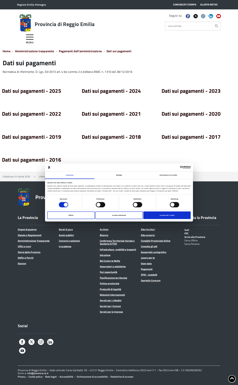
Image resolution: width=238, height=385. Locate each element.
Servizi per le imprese (111, 312)
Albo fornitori (148, 229)
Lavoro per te (148, 258)
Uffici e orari (24, 246)
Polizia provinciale (109, 283)
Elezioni (22, 263)
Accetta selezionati (119, 215)
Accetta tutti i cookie (167, 215)
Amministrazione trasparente (34, 51)
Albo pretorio (148, 235)
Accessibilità (66, 377)
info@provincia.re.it (37, 373)
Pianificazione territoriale (113, 278)
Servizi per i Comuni (110, 306)
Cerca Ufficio (191, 240)
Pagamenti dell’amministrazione (80, 51)
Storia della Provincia (29, 252)
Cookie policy (35, 377)
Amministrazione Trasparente (34, 241)
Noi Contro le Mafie (110, 261)
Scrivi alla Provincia (194, 236)
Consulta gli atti (149, 246)
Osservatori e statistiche (113, 266)
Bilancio (104, 235)
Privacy (21, 377)
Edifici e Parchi (26, 258)
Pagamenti (147, 269)
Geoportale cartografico (153, 252)
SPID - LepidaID (149, 275)
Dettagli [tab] (119, 175)
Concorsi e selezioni (69, 241)
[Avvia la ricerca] (216, 26)
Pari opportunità (108, 272)
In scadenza (65, 246)
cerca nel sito (174, 26)
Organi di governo (27, 229)
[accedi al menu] (30, 38)
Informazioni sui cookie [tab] (168, 175)
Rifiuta (71, 215)
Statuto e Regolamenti (29, 235)
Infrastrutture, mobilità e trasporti (118, 249)
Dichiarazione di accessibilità (92, 377)
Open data (146, 263)
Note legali (51, 377)
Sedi (186, 229)
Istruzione (105, 255)
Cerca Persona (192, 243)
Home (6, 51)
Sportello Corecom (151, 280)
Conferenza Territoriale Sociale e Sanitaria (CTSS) (117, 242)
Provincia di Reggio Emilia (65, 24)
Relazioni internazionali (112, 295)
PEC (186, 233)
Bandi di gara (66, 229)
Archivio (104, 229)
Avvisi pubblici (66, 235)
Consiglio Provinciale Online (155, 241)
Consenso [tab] (69, 175)
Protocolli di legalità (110, 289)
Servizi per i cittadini (110, 300)
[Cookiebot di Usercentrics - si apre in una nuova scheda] (176, 167)
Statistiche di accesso (121, 377)
